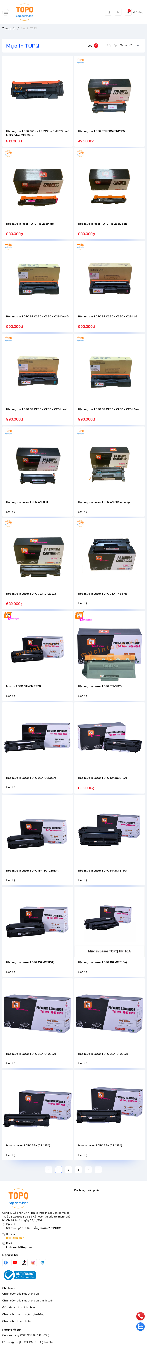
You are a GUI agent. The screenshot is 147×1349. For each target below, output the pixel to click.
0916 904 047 (15, 1238)
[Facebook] (6, 1262)
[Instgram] (33, 1262)
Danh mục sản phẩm (87, 1190)
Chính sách (9, 1288)
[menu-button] (5, 12)
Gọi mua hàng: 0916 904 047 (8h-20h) (25, 1335)
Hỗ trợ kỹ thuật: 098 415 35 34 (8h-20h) (27, 1342)
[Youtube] (15, 1262)
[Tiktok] (24, 1262)
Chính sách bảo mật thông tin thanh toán (27, 1300)
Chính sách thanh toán (16, 1321)
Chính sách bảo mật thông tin (20, 1293)
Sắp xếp (112, 45)
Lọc (93, 45)
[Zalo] (42, 1262)
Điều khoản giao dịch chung (19, 1307)
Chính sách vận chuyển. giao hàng (23, 1314)
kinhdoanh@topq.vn (19, 1247)
